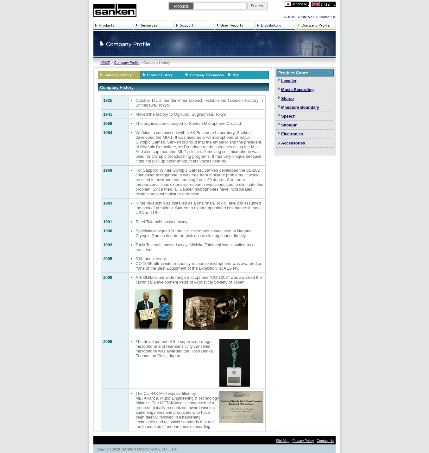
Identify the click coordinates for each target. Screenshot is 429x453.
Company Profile (126, 62)
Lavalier (288, 80)
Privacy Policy (303, 441)
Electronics (292, 134)
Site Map (307, 17)
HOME (292, 17)
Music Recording (297, 89)
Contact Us (327, 17)
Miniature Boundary (300, 107)
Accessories (293, 143)
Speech (288, 116)
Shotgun (289, 125)
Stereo (287, 98)
